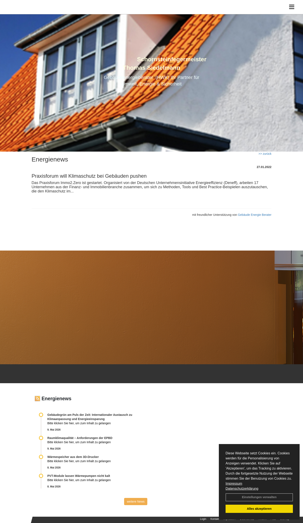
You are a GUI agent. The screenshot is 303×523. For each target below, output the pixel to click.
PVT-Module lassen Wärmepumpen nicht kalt (78, 476)
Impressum (234, 483)
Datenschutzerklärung (242, 488)
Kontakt (214, 519)
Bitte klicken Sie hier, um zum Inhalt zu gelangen (79, 423)
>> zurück (265, 153)
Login (203, 519)
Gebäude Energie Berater (254, 214)
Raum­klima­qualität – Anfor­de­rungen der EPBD (79, 438)
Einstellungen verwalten (259, 497)
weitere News (136, 501)
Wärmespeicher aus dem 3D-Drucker (73, 457)
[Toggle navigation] (292, 12)
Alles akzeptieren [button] (259, 508)
